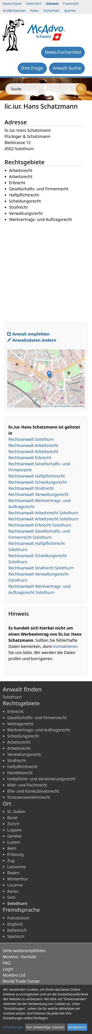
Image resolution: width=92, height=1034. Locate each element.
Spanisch (15, 936)
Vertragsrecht (20, 723)
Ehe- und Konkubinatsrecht (33, 791)
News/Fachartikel (63, 52)
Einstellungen (13, 1027)
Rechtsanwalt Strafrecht (31, 488)
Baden (13, 872)
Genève (14, 836)
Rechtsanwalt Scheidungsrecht (37, 482)
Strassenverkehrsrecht (28, 797)
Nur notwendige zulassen (45, 1027)
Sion (11, 897)
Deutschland (12, 3)
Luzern (13, 842)
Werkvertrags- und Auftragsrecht (38, 730)
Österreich (34, 3)
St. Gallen (16, 811)
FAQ (6, 962)
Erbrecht (15, 711)
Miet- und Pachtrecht (27, 785)
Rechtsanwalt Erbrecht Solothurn (39, 525)
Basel (12, 817)
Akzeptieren (77, 1027)
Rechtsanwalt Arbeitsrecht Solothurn (43, 512)
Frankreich (71, 3)
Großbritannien (14, 10)
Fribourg (15, 854)
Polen (34, 10)
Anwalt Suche (67, 68)
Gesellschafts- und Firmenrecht (37, 717)
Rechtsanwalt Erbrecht (29, 457)
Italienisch (17, 930)
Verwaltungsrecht (24, 754)
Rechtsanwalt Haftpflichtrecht (36, 476)
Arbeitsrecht (19, 742)
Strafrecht (16, 760)
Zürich (13, 823)
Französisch (18, 918)
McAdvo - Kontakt (19, 956)
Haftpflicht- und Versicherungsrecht (41, 779)
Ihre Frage (32, 68)
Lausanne (16, 866)
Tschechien (51, 10)
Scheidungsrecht (23, 736)
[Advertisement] (46, 269)
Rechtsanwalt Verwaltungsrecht (38, 494)
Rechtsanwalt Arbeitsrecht (33, 445)
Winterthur (17, 879)
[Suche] (81, 89)
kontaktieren (66, 646)
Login (8, 969)
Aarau (13, 891)
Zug (11, 860)
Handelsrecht (20, 772)
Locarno (15, 885)
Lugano (14, 830)
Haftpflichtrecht (22, 766)
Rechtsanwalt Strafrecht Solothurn (41, 568)
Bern (11, 848)
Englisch (15, 924)
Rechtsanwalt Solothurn (31, 439)
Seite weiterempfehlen (24, 950)
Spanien (70, 10)
